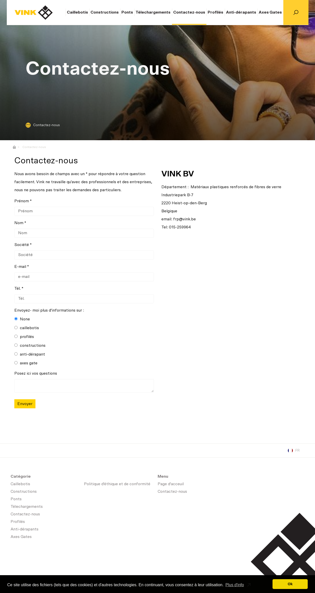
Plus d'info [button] (235, 585)
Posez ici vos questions (35, 373)
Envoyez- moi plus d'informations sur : (49, 310)
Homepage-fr (14, 147)
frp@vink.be (184, 219)
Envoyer (24, 404)
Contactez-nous (189, 12)
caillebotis (26, 328)
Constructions (105, 12)
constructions (30, 345)
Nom (18, 223)
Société (21, 245)
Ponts (127, 12)
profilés (24, 337)
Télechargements (153, 12)
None (22, 319)
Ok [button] (290, 584)
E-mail (20, 267)
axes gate (25, 363)
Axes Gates (270, 12)
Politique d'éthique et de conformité (117, 484)
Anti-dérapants (241, 12)
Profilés (215, 12)
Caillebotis (77, 12)
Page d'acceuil (33, 12)
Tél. (17, 288)
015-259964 (180, 227)
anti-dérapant (29, 354)
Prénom (21, 201)
